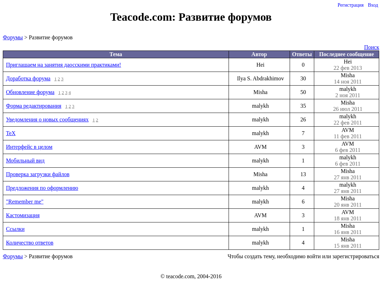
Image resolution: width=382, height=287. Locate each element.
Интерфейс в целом (29, 147)
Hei (347, 65)
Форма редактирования (33, 106)
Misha (347, 78)
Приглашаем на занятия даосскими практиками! (63, 65)
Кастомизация (23, 215)
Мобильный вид (25, 160)
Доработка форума (28, 78)
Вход (373, 5)
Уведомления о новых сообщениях (47, 119)
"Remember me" (25, 202)
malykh (347, 92)
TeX (10, 133)
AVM (347, 133)
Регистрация (350, 5)
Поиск (371, 47)
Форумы (13, 37)
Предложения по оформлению (42, 188)
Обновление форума (30, 92)
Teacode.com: (144, 17)
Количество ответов (29, 243)
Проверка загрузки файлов (38, 174)
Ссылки (15, 229)
